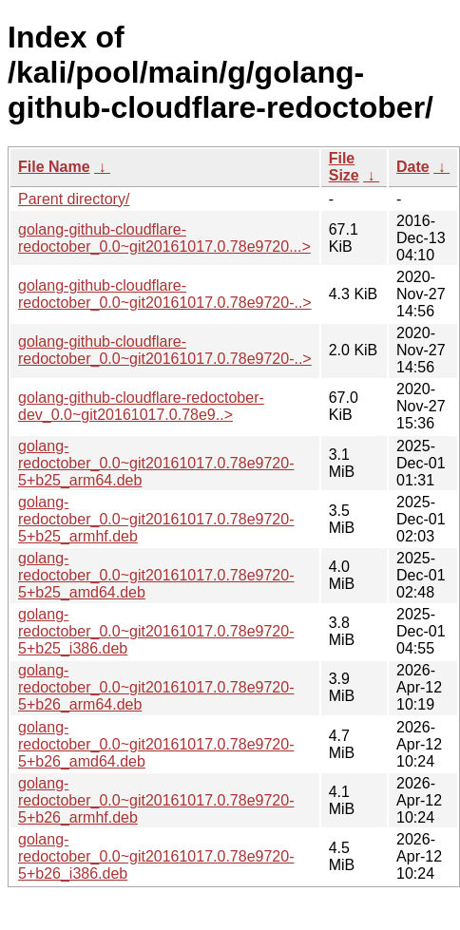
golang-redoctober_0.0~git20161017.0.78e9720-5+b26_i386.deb (156, 856)
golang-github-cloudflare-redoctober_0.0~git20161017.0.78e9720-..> (165, 294)
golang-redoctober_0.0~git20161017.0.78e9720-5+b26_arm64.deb (156, 687)
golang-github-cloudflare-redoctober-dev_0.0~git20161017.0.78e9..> (141, 406)
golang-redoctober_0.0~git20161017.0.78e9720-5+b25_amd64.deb (156, 575)
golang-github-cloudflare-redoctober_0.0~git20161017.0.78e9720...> (164, 238)
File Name (54, 167)
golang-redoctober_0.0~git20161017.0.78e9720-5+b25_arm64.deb (156, 463)
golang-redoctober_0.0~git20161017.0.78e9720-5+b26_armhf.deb (156, 800)
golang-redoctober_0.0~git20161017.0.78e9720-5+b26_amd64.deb (156, 744)
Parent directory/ (73, 199)
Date (413, 167)
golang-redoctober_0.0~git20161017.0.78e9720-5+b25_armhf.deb (156, 519)
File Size (344, 166)
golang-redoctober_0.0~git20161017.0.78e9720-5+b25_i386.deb (156, 631)
